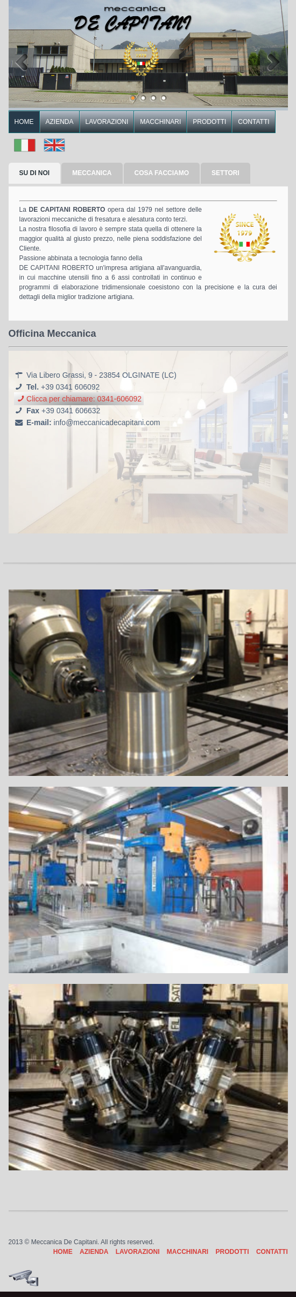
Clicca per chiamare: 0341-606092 (79, 398)
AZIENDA (60, 122)
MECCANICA (91, 173)
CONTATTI (253, 122)
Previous (23, 62)
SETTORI (225, 173)
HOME (24, 122)
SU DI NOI (34, 173)
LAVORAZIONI (107, 122)
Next (274, 62)
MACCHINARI (160, 122)
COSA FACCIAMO (162, 173)
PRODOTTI (209, 122)
